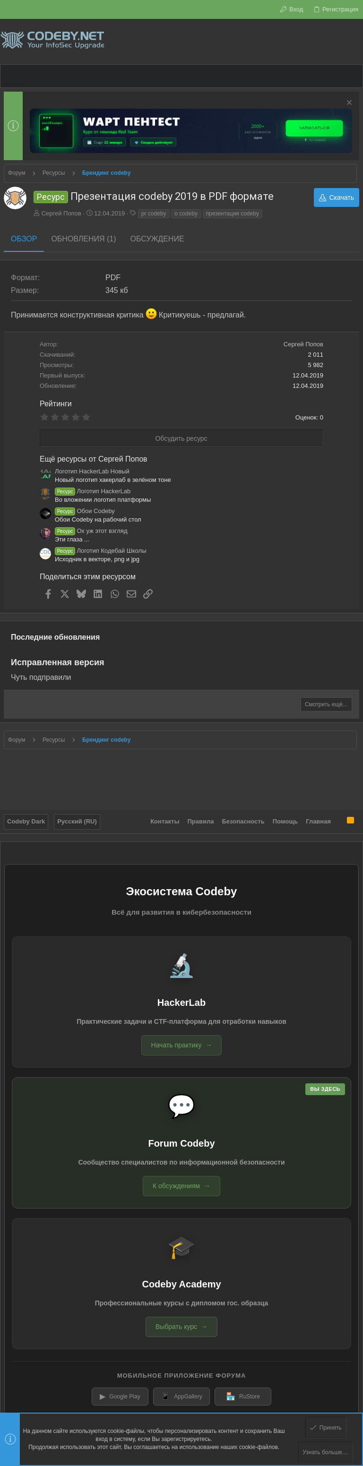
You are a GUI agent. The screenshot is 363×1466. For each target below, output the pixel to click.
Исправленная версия (57, 662)
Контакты (164, 821)
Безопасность (243, 821)
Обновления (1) (83, 239)
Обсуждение (157, 239)
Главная (318, 821)
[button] (13, 76)
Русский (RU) (77, 821)
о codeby (186, 213)
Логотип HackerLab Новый (92, 471)
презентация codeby (232, 213)
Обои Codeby (85, 510)
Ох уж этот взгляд (91, 530)
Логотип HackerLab (92, 491)
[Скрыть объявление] (348, 104)
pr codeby (153, 213)
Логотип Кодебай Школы (100, 550)
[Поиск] (355, 41)
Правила (201, 821)
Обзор (24, 239)
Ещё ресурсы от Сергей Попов (93, 459)
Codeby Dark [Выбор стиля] (26, 821)
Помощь (285, 821)
